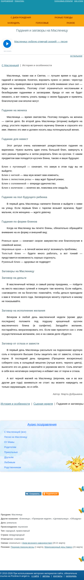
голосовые (42, 23)
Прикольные (11, 452)
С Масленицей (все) (15, 432)
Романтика (19, 1)
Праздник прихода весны (22, 547)
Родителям (10, 447)
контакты (57, 576)
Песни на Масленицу (15, 437)
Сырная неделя (43, 403)
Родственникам (12, 467)
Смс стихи (78, 1)
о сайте (35, 576)
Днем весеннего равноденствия (37, 543)
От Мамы (9, 442)
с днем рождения (21, 17)
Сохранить (34, 494)
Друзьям (8, 457)
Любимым (9, 462)
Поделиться (51, 494)
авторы (46, 576)
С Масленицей (10, 65)
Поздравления (7, 1)
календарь (14, 23)
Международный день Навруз (58, 547)
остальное (76, 55)
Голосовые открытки (63, 1)
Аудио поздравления (41, 424)
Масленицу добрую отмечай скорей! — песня (41, 41)
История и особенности (15, 403)
